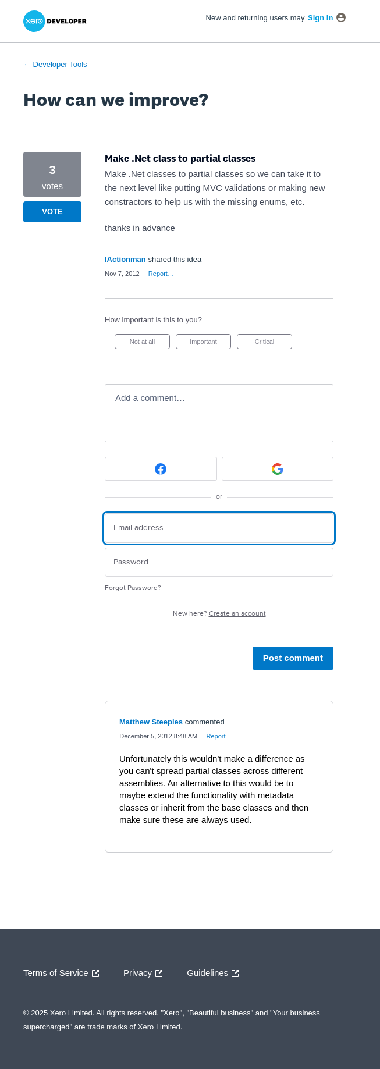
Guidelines (215, 973)
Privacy (145, 973)
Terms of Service (64, 973)
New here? (219, 613)
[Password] (219, 562)
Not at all (150, 343)
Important (210, 343)
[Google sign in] (278, 469)
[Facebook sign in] (161, 469)
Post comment (293, 658)
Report (215, 736)
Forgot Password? (133, 588)
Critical (273, 343)
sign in (320, 17)
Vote (52, 211)
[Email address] (219, 528)
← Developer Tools (55, 64)
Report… (161, 273)
